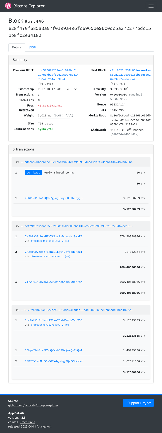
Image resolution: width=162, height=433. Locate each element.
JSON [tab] (32, 47)
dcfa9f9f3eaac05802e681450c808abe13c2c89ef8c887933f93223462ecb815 (78, 226)
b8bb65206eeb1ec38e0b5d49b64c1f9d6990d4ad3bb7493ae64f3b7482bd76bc (78, 162)
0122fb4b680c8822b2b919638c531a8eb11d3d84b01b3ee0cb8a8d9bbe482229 (78, 310)
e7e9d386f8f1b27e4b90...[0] (50, 324)
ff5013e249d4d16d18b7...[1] (50, 240)
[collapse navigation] (151, 6)
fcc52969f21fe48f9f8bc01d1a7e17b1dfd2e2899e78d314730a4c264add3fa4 (58, 74)
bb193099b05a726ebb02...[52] (51, 256)
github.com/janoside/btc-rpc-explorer (33, 405)
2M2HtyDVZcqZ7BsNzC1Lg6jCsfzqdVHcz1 (53, 252)
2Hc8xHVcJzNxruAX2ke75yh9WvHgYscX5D (53, 320)
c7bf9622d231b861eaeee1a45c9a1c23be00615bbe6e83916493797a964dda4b (130, 74)
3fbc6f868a (27, 422)
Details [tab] (17, 47)
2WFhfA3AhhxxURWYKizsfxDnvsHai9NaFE (53, 236)
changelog (44, 426)
